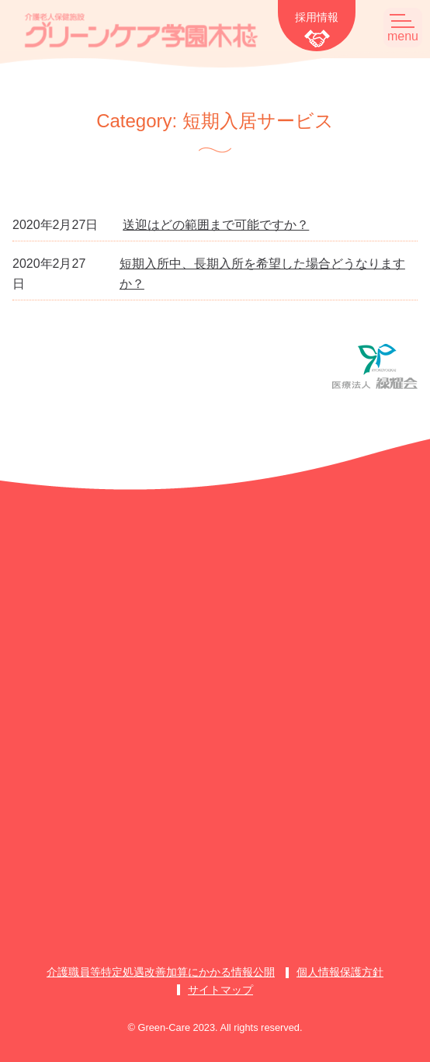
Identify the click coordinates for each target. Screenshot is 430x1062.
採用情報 (316, 17)
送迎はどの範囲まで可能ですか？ (216, 224)
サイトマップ (220, 990)
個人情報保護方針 (339, 972)
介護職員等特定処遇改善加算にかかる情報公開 (161, 972)
